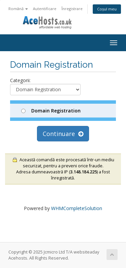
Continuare (63, 134)
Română (18, 8)
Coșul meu (107, 8)
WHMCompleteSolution (76, 208)
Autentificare (44, 8)
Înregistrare (72, 8)
